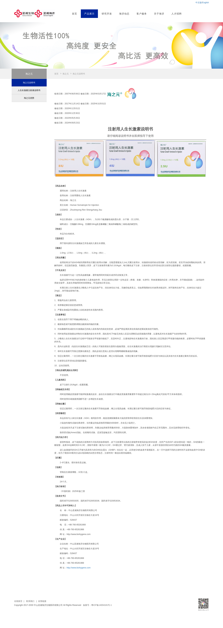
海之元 (66, 74)
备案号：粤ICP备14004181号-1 (97, 605)
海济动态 (124, 13)
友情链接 (42, 601)
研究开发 (107, 13)
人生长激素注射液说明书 (29, 90)
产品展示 (89, 13)
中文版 (198, 2)
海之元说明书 (29, 82)
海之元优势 (29, 98)
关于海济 (159, 13)
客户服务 (142, 13)
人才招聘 (176, 13)
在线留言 (18, 601)
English (205, 2)
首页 (74, 13)
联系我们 (30, 601)
